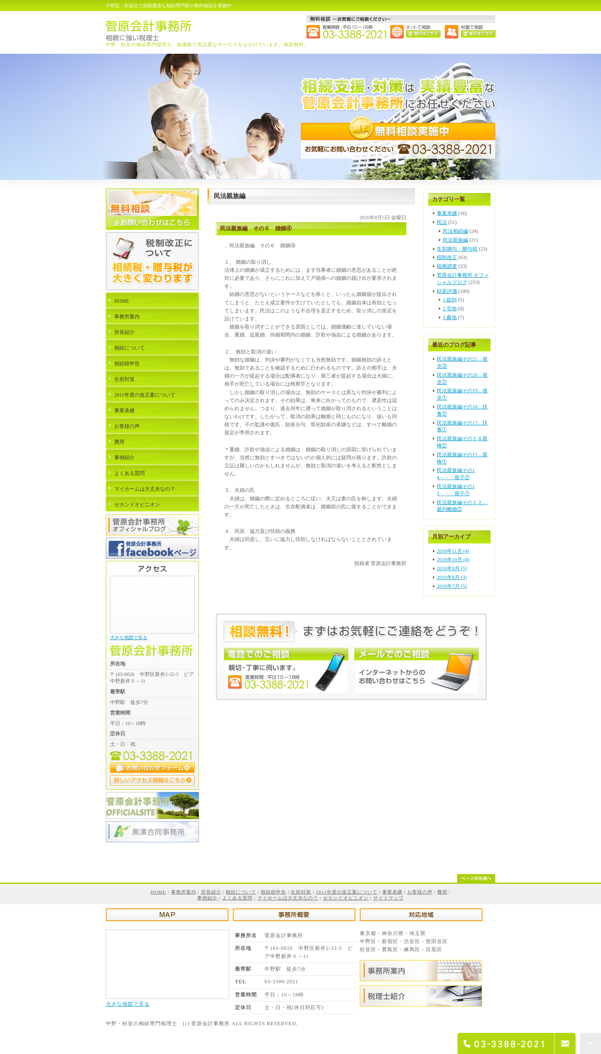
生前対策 (124, 379)
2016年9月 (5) (452, 568)
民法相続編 (455, 231)
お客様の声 (127, 426)
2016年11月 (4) (453, 551)
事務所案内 (127, 317)
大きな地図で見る (128, 637)
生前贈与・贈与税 (457, 249)
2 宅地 (450, 309)
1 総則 (450, 300)
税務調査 (447, 266)
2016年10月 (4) (453, 560)
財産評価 (447, 291)
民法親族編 (455, 240)
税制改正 (447, 257)
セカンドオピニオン (137, 505)
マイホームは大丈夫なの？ (144, 489)
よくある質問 (129, 473)
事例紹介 (124, 458)
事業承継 (447, 213)
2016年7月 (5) (452, 586)
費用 (119, 442)
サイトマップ (388, 897)
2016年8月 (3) (452, 577)
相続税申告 (127, 364)
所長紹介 (124, 332)
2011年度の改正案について (144, 395)
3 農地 (450, 317)
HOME (121, 301)
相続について (129, 348)
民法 (442, 222)
